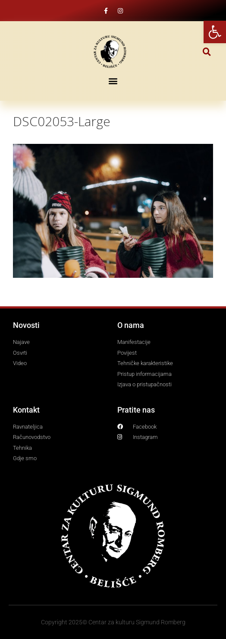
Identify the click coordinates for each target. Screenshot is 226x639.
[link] (215, 32)
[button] (206, 51)
